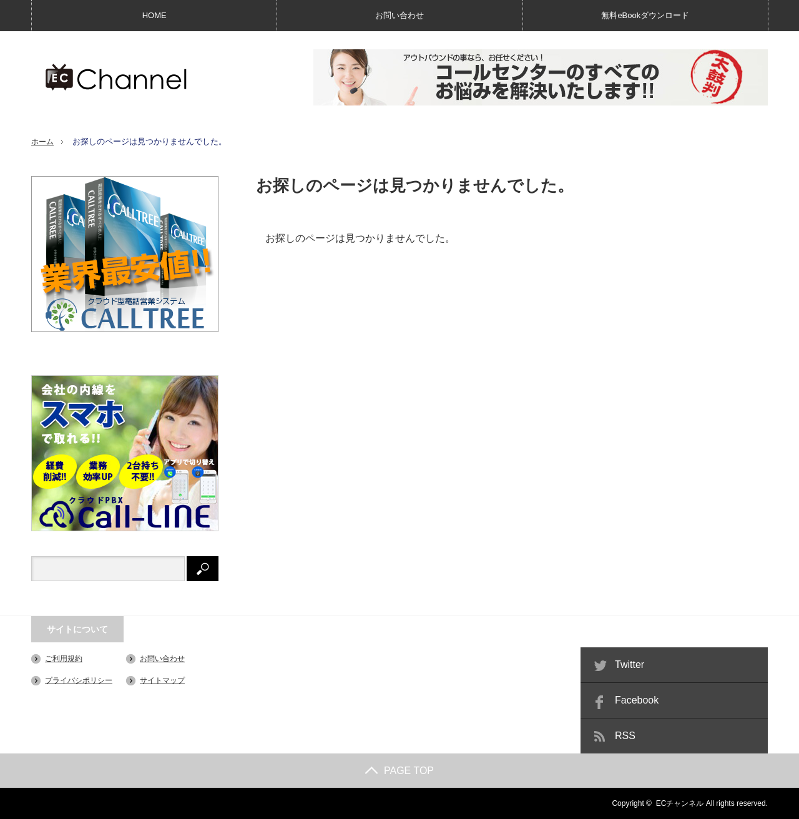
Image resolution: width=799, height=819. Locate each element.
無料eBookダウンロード (645, 15)
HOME (154, 15)
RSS (625, 735)
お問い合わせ (399, 15)
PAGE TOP (399, 770)
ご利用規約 (63, 658)
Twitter (629, 664)
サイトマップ (162, 680)
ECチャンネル (680, 803)
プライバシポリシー (78, 680)
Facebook (637, 700)
